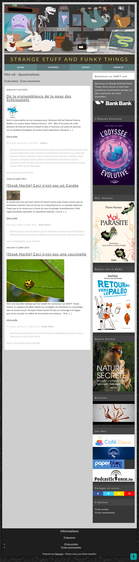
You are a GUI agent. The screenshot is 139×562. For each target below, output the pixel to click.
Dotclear (59, 553)
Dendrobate (52, 152)
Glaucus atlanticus (28, 156)
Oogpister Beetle (38, 234)
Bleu (86, 149)
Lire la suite (12, 136)
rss (119, 493)
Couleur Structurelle (19, 152)
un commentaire (14, 172)
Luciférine (40, 159)
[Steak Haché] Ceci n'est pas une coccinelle (46, 254)
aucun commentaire (16, 241)
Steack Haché (33, 336)
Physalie (30, 162)
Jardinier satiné (76, 156)
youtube (129, 493)
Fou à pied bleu (77, 152)
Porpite (54, 162)
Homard (55, 156)
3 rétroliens (28, 172)
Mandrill (49, 159)
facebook (98, 493)
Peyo (23, 162)
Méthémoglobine (62, 159)
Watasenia (35, 165)
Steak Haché (45, 224)
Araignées (29, 333)
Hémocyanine (43, 156)
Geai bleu (14, 156)
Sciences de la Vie (62, 234)
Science (43, 143)
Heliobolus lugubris (57, 231)
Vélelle (20, 165)
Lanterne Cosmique (19, 159)
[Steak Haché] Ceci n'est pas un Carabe (43, 185)
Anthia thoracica (17, 231)
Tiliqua (13, 165)
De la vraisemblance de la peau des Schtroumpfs (39, 98)
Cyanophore (40, 152)
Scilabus (81, 162)
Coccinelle (39, 333)
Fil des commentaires (30, 81)
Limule (32, 159)
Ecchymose (64, 152)
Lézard (70, 231)
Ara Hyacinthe (31, 149)
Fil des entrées (11, 81)
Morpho (74, 159)
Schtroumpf (63, 162)
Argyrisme (43, 149)
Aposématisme (17, 149)
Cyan (31, 152)
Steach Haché (78, 234)
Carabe (43, 231)
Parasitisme (15, 162)
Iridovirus (63, 156)
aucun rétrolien (33, 241)
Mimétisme (78, 231)
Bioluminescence (75, 149)
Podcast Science (42, 162)
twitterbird (108, 493)
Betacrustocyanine (57, 149)
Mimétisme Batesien (19, 234)
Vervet (26, 165)
